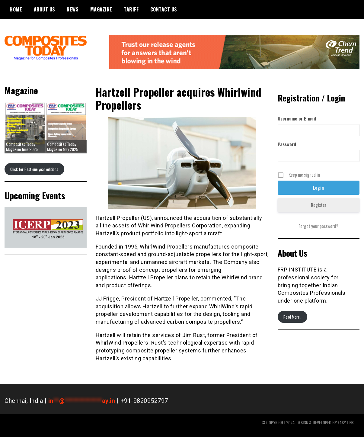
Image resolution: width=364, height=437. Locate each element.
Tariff (131, 9)
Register (318, 204)
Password (287, 144)
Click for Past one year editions (34, 169)
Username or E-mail (297, 118)
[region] (46, 227)
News (72, 9)
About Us (44, 9)
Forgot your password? (318, 226)
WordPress (350, 428)
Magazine (101, 9)
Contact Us (163, 9)
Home (16, 9)
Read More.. (292, 317)
